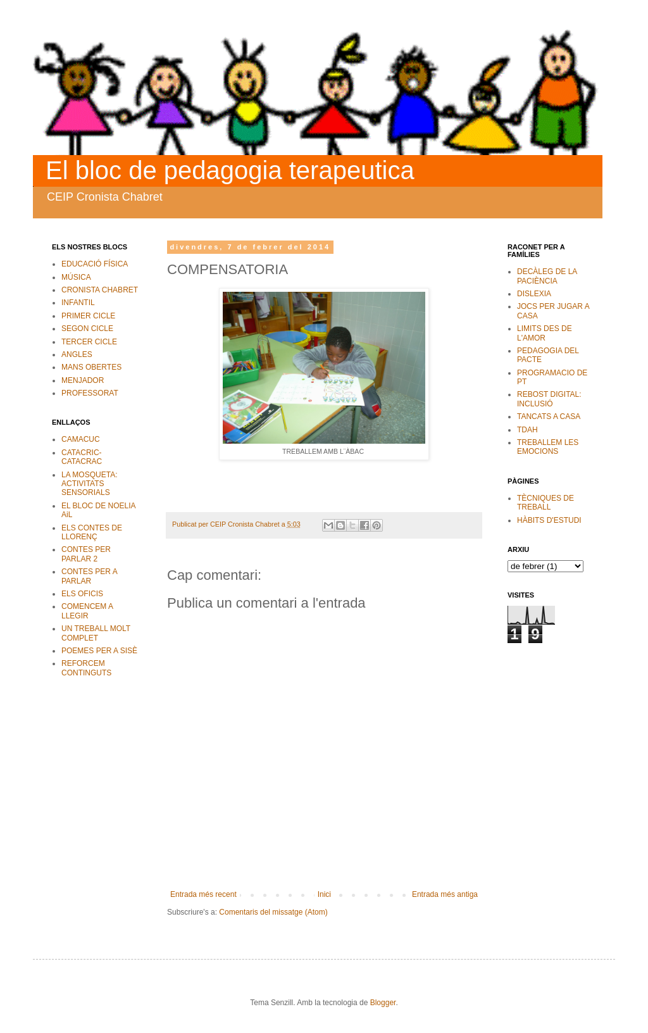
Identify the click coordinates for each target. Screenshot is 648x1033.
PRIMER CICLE (88, 315)
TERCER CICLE (89, 341)
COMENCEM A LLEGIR (87, 611)
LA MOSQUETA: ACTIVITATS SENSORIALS (89, 484)
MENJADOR (82, 380)
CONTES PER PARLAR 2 (86, 554)
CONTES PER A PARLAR (89, 576)
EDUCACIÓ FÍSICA (94, 264)
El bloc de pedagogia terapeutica (230, 170)
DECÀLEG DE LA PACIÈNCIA (547, 276)
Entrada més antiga (445, 894)
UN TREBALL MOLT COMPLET (95, 633)
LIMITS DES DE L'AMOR (544, 333)
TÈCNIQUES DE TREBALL (545, 502)
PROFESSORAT (89, 393)
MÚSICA (76, 277)
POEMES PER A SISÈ (99, 650)
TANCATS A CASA (548, 416)
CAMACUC (80, 439)
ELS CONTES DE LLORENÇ (91, 532)
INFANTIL (78, 302)
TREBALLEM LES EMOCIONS (547, 447)
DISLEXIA (534, 293)
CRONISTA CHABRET (99, 289)
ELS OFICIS (82, 593)
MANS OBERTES (91, 367)
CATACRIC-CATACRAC (81, 457)
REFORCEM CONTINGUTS (86, 668)
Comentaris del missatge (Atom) (273, 912)
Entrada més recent (203, 894)
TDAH (527, 429)
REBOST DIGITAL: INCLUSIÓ (549, 399)
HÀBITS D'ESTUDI (549, 520)
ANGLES (76, 354)
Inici (324, 894)
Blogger (383, 1002)
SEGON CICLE (87, 328)
